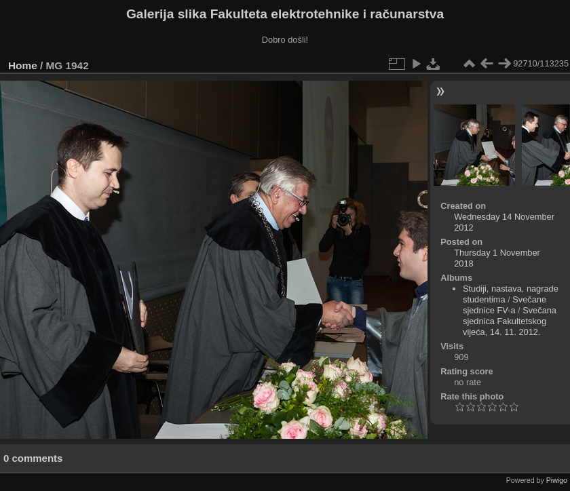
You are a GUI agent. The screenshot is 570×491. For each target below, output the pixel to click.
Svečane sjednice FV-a (504, 304)
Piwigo (556, 480)
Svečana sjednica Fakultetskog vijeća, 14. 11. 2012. (509, 321)
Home (22, 65)
